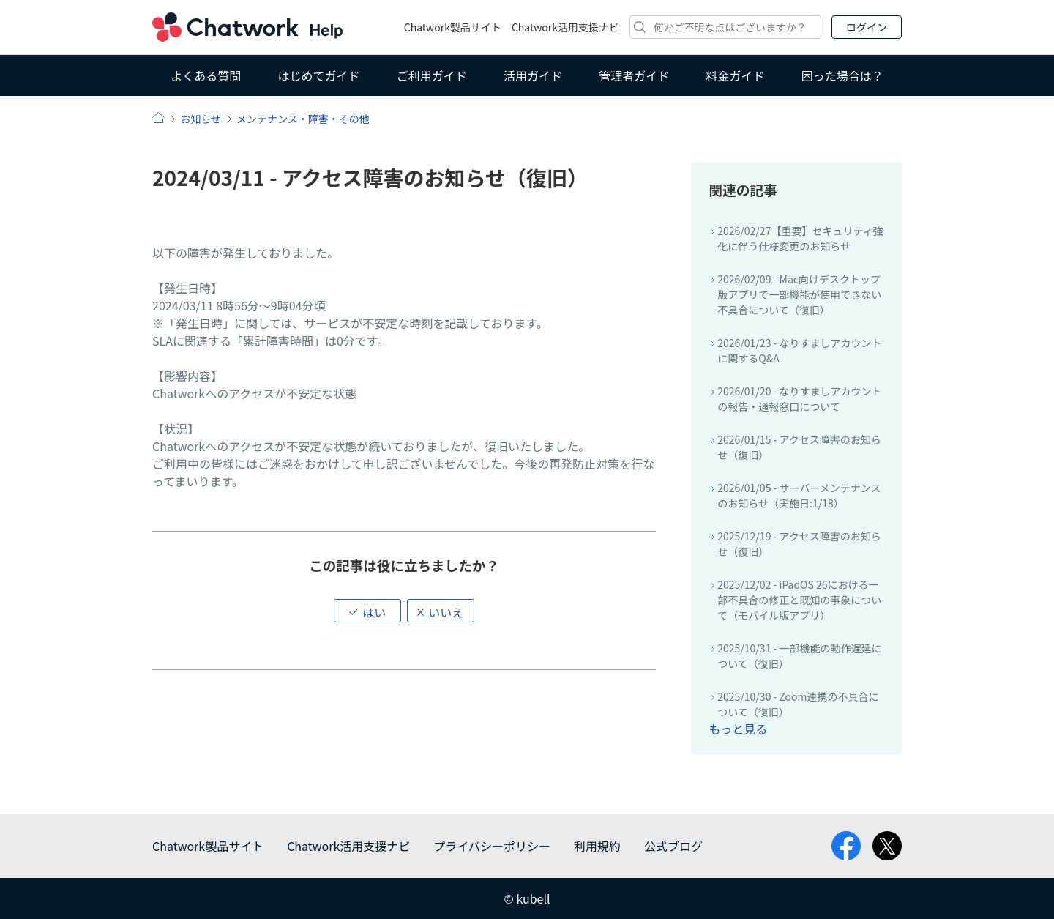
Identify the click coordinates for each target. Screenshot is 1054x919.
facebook (846, 845)
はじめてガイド (318, 75)
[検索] (725, 27)
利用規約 (597, 846)
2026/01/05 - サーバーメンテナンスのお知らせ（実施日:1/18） (799, 495)
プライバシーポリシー (491, 846)
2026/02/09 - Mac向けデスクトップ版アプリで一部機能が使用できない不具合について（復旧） (799, 294)
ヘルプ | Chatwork (158, 117)
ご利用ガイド (432, 75)
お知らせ (200, 118)
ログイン (866, 27)
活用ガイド (533, 75)
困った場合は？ (842, 75)
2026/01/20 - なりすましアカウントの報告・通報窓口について (799, 399)
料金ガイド (735, 75)
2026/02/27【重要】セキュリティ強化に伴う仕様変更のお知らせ (800, 238)
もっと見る (738, 728)
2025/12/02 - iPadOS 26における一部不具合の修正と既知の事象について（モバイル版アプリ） (799, 599)
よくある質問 (206, 75)
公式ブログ (673, 846)
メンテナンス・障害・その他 (303, 118)
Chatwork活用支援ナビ (565, 27)
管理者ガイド (634, 75)
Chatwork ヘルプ (247, 27)
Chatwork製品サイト (452, 27)
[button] (367, 610)
